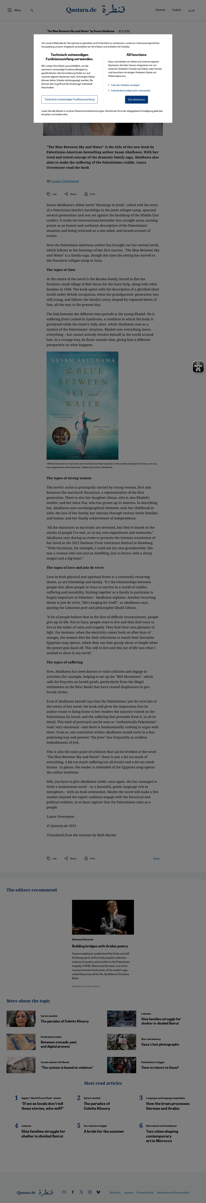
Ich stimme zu (136, 99)
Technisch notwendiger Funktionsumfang (69, 99)
